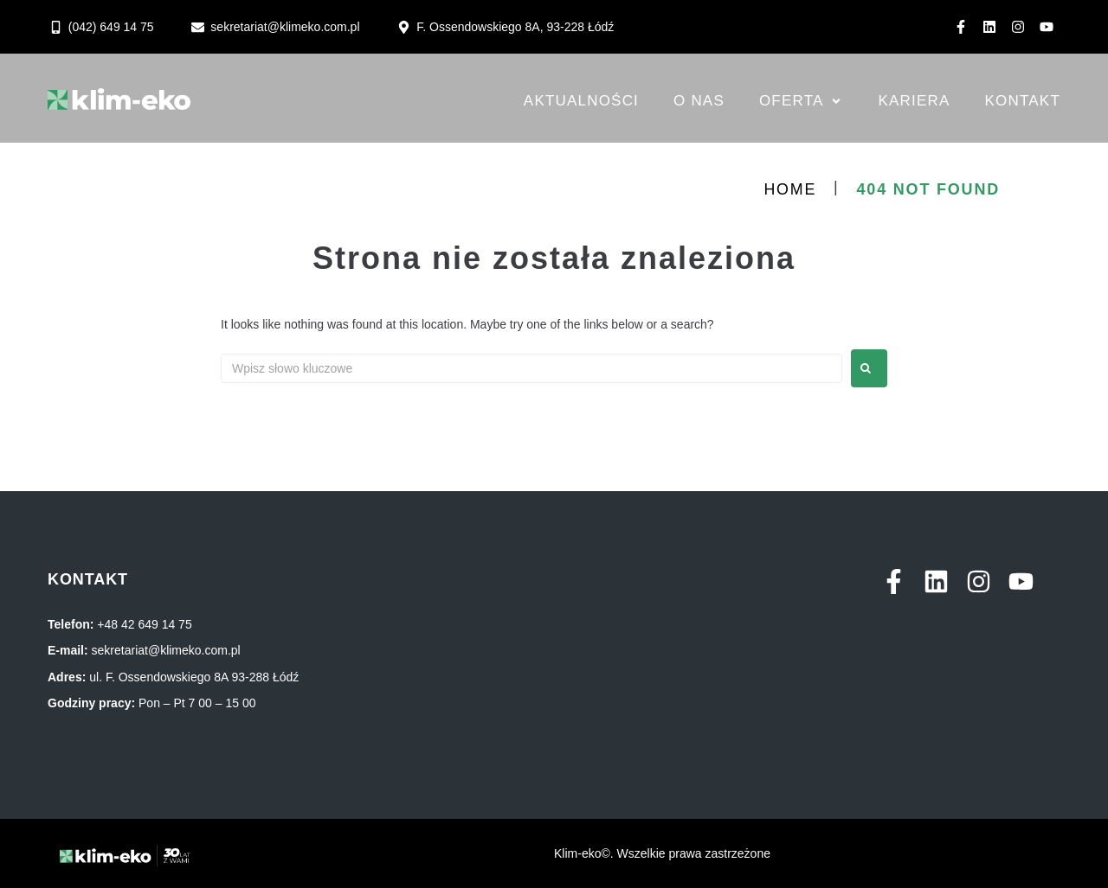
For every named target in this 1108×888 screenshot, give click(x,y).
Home (789, 189)
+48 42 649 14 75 (144, 624)
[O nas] (699, 101)
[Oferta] (801, 101)
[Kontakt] (1022, 101)
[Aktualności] (581, 101)
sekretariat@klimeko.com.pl (166, 650)
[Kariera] (914, 101)
